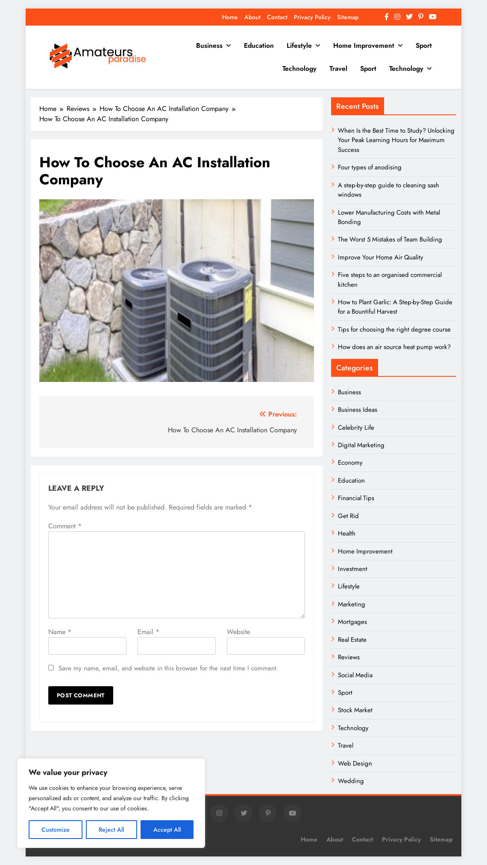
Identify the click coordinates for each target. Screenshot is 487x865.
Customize (55, 829)
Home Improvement (363, 45)
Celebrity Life (356, 427)
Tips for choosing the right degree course (394, 329)
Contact (277, 17)
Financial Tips (356, 498)
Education (259, 45)
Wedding (351, 781)
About (252, 17)
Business (209, 45)
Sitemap (347, 17)
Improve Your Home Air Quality (380, 257)
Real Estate (352, 639)
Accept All (167, 829)
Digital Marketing (362, 445)
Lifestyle (299, 45)
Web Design (355, 763)
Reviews (349, 657)
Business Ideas (357, 409)
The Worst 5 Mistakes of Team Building (390, 239)
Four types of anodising (370, 167)
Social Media (355, 675)
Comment (65, 526)
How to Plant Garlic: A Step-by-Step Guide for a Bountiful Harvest (395, 306)
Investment (352, 569)
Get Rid (348, 516)
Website (238, 632)
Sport (424, 45)
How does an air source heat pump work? (394, 347)
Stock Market (355, 710)
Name (59, 632)
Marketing (351, 604)
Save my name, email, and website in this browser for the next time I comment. (169, 668)
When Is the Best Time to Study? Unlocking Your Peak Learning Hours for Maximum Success (396, 140)
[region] (111, 803)
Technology (299, 68)
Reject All (111, 829)
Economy (350, 462)
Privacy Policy (312, 17)
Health (346, 533)
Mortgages (352, 621)
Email (148, 632)
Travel (338, 68)
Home (230, 17)
